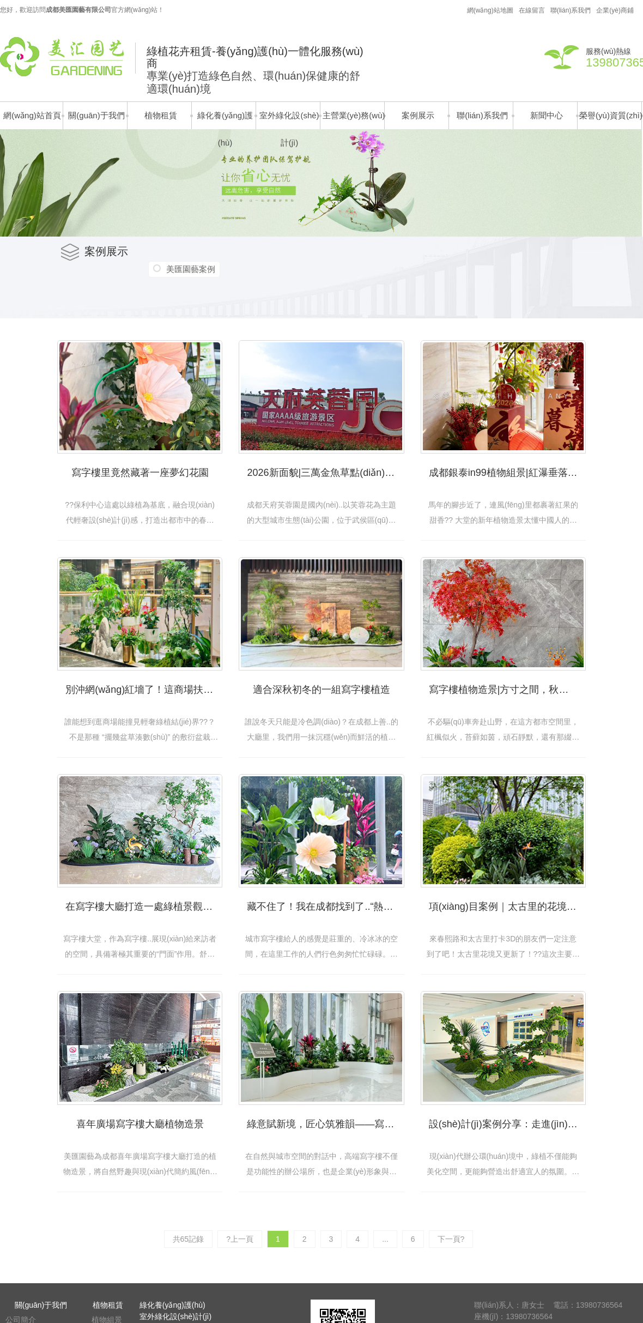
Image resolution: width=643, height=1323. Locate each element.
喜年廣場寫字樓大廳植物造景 (140, 1124)
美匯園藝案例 (190, 269)
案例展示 (418, 115)
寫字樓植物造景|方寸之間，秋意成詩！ (507, 689)
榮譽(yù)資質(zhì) (610, 115)
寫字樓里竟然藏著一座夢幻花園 (140, 472)
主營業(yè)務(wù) (354, 115)
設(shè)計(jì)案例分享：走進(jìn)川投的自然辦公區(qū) (507, 1124)
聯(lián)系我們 (570, 10)
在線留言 (532, 10)
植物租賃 (160, 115)
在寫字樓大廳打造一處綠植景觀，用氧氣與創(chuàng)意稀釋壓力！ (143, 906)
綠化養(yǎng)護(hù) (225, 120)
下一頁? (451, 1239)
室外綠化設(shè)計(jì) (289, 120)
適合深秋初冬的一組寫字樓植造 (321, 689)
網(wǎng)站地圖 (490, 10)
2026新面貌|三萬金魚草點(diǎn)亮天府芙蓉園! (325, 472)
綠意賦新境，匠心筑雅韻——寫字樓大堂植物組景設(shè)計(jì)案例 (325, 1124)
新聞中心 (546, 115)
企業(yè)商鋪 (615, 10)
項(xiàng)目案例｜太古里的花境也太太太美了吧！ (507, 906)
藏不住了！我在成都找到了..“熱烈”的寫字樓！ (325, 906)
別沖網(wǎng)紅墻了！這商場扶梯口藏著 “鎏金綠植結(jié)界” (143, 689)
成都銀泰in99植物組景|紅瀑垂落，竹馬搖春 (507, 472)
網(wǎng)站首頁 (32, 115)
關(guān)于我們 (96, 115)
